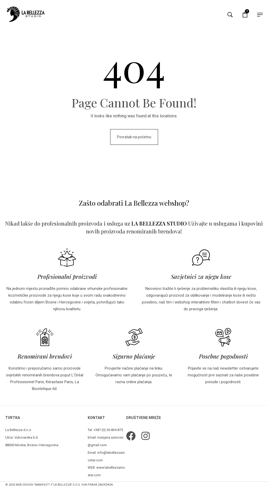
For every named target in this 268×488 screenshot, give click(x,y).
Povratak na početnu (134, 137)
